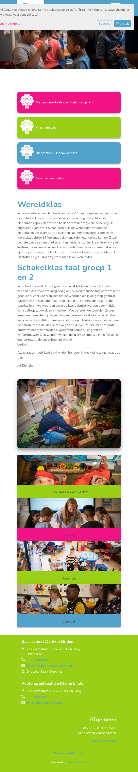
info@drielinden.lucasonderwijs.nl (50, 666)
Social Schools (78, 762)
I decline (104, 23)
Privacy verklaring (104, 741)
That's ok (122, 23)
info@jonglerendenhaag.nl (45, 703)
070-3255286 (37, 660)
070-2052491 (37, 697)
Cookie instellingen (69, 753)
